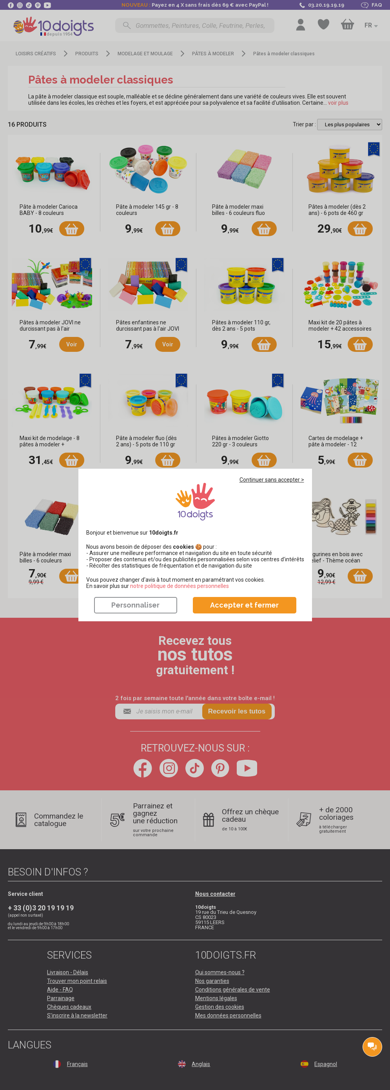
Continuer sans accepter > (271, 480)
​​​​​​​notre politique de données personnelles (179, 586)
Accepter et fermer (244, 605)
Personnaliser (135, 605)
